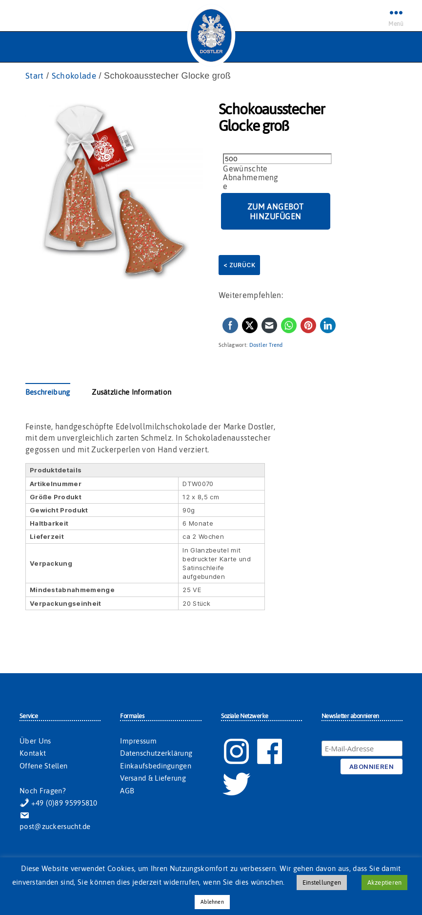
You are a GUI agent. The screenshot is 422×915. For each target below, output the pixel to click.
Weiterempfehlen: (251, 295)
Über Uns (35, 741)
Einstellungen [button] (321, 882)
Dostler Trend (266, 345)
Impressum (138, 741)
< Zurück (239, 265)
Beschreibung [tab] (47, 392)
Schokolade (76, 76)
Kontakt (33, 753)
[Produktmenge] (277, 159)
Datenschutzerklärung (156, 753)
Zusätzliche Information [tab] (131, 392)
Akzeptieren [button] (384, 882)
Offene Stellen (43, 766)
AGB (127, 791)
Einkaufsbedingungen (155, 766)
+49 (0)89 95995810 (59, 803)
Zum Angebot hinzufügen (275, 212)
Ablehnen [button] (212, 902)
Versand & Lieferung (153, 778)
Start (35, 76)
